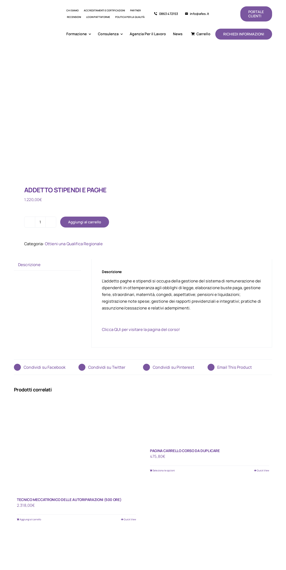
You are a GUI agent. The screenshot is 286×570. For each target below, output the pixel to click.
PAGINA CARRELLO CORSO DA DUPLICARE (185, 450)
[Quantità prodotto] (40, 222)
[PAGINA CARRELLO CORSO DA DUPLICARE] (209, 421)
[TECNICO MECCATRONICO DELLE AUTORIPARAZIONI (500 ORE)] (76, 445)
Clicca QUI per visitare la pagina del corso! (141, 329)
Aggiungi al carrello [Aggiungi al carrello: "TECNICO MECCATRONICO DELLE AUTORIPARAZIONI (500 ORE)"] (30, 519)
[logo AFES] (35, 13)
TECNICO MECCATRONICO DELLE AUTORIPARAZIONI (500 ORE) (69, 499)
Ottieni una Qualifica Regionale (74, 243)
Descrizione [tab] (29, 264)
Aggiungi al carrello (84, 222)
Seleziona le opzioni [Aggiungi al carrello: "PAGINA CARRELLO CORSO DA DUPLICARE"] (164, 470)
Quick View (130, 519)
